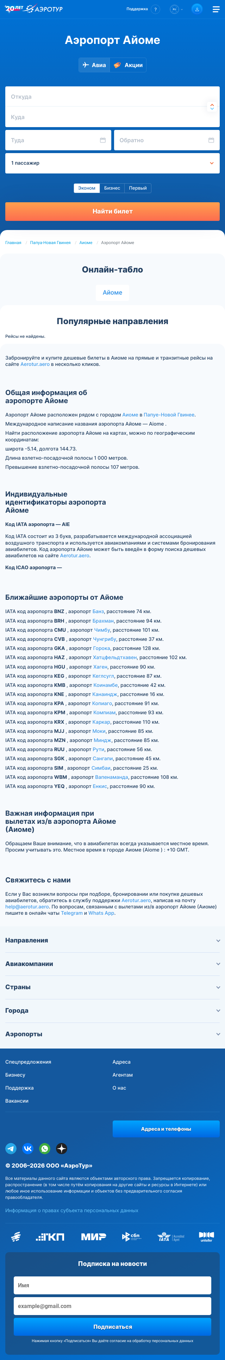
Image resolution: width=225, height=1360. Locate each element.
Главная (13, 242)
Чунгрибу (104, 639)
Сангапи (103, 759)
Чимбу (102, 630)
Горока (101, 648)
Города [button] (112, 1010)
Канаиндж (104, 694)
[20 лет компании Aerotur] (14, 9)
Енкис (100, 786)
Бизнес (112, 188)
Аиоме (86, 242)
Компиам (104, 713)
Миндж (102, 740)
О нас (119, 1088)
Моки (99, 731)
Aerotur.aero (35, 364)
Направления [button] (112, 940)
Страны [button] (112, 987)
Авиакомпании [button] (112, 964)
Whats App (101, 913)
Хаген (100, 667)
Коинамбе (105, 685)
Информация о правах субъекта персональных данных (71, 1211)
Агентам (123, 1075)
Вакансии (17, 1101)
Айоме (112, 292)
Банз (98, 612)
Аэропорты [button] (112, 1034)
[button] (143, 9)
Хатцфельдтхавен (115, 658)
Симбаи (101, 768)
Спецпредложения (28, 1062)
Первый (137, 188)
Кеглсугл (103, 676)
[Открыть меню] (216, 9)
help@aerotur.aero (27, 907)
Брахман (103, 621)
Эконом (86, 188)
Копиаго (102, 704)
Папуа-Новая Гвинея (50, 242)
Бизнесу (15, 1075)
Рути (98, 750)
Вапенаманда (111, 777)
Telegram (72, 913)
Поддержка (19, 1088)
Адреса (122, 1062)
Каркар (101, 722)
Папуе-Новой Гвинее (169, 415)
